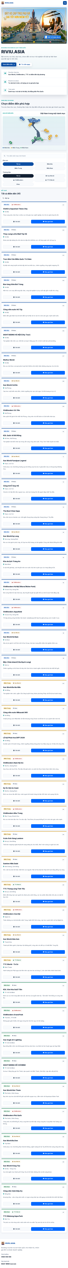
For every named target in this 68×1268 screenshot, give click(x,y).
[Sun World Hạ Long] (39, 120)
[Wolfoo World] (30, 120)
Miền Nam (50, 168)
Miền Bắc (50, 164)
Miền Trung (18, 168)
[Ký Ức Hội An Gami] (47, 131)
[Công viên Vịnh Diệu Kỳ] (40, 138)
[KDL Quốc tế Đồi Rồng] (36, 121)
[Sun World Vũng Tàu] (42, 140)
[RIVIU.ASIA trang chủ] (7, 2)
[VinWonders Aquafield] (34, 121)
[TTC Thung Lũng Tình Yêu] (50, 136)
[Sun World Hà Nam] (31, 121)
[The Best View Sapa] (22, 118)
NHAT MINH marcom (8, 1264)
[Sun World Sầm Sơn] (31, 123)
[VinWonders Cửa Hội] (29, 125)
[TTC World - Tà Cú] (49, 138)
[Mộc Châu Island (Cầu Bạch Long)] (23, 119)
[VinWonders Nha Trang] (56, 136)
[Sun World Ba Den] (35, 137)
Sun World (50, 176)
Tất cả (18, 164)
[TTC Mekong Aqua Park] (32, 140)
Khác (18, 184)
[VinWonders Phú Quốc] (10, 142)
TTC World (49, 180)
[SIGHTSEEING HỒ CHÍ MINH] (37, 139)
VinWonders (18, 180)
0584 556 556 (6, 1257)
